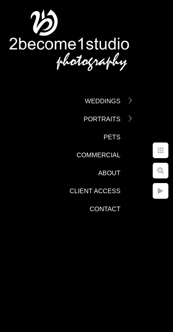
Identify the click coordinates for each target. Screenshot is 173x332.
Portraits (102, 119)
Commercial (98, 155)
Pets (111, 137)
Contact (104, 209)
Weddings (102, 101)
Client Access (95, 191)
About (109, 173)
